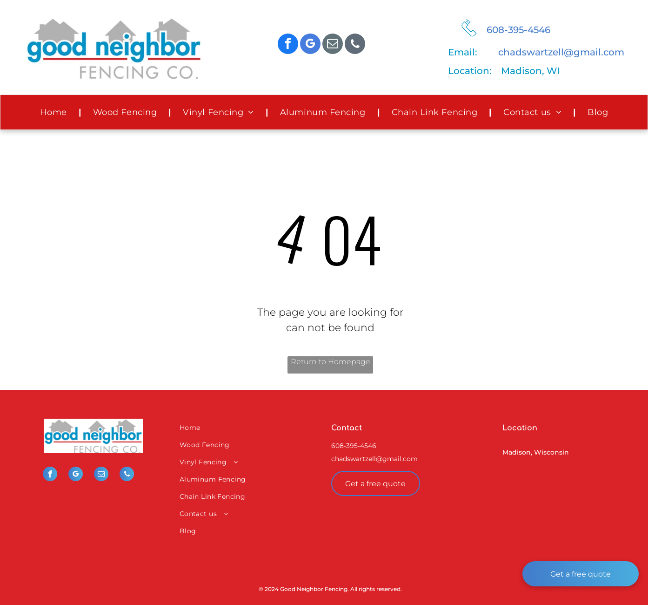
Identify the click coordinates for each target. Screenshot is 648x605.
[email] (332, 45)
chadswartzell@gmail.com (561, 52)
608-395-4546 (518, 29)
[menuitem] (54, 112)
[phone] (355, 45)
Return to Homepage (330, 361)
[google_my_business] (310, 45)
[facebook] (288, 45)
